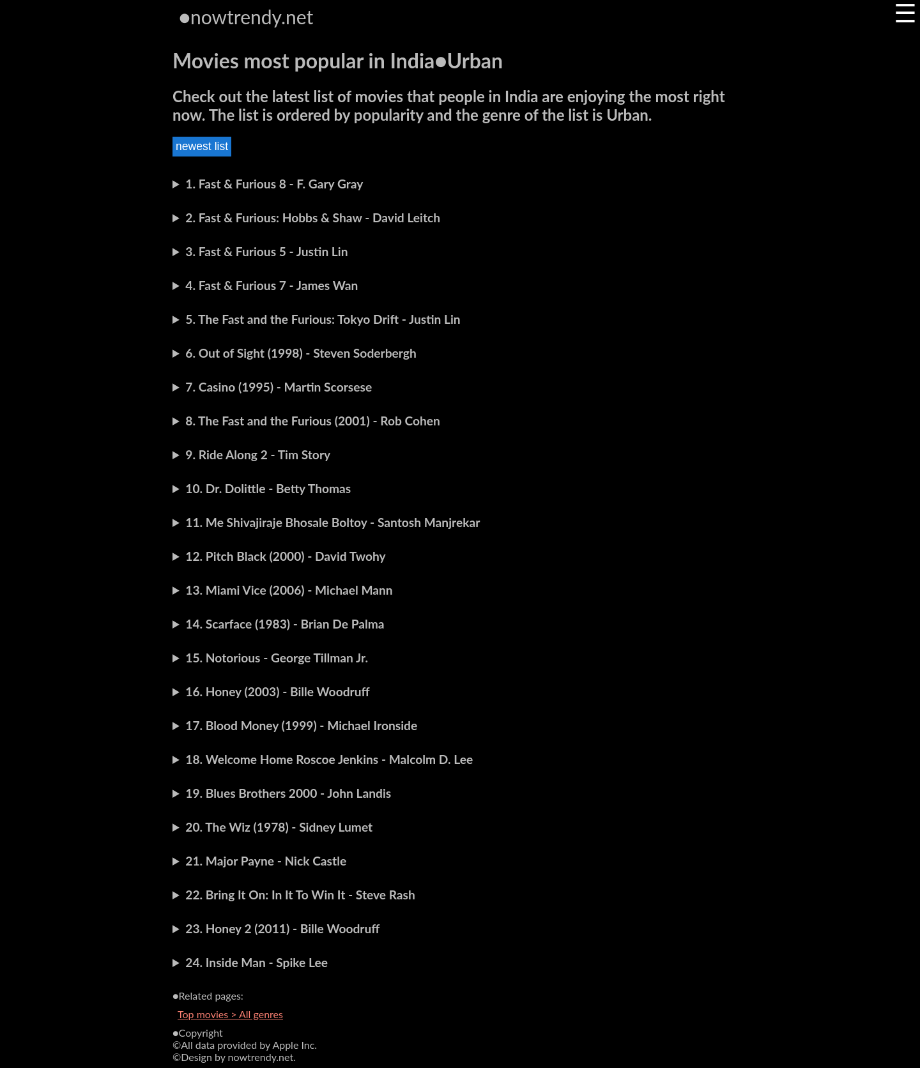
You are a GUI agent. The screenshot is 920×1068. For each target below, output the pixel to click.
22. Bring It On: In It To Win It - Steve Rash (300, 894)
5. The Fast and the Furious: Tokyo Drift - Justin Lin (322, 319)
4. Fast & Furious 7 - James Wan (271, 285)
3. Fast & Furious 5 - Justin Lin (266, 251)
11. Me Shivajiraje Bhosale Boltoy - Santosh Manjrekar (332, 522)
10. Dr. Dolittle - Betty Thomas (268, 488)
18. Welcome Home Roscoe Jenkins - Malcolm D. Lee (329, 759)
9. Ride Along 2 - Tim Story (257, 454)
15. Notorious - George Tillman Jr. (276, 657)
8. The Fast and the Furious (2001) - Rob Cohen (312, 420)
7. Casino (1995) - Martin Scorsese (278, 386)
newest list (202, 146)
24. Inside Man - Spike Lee (256, 962)
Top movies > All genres (230, 1014)
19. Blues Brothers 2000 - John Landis (288, 793)
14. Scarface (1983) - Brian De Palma (284, 623)
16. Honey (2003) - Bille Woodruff (277, 691)
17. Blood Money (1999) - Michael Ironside (301, 725)
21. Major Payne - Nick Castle (265, 860)
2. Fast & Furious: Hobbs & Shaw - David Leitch (312, 217)
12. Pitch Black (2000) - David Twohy (285, 556)
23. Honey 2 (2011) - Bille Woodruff (282, 928)
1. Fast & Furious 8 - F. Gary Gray (274, 183)
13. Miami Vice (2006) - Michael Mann (288, 590)
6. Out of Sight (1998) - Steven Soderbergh (300, 353)
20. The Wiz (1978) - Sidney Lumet (278, 827)
